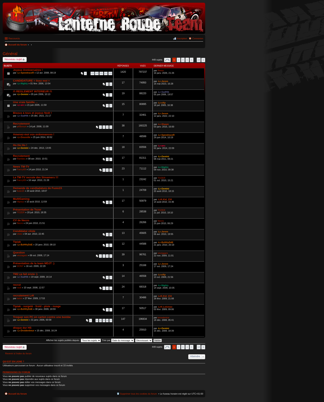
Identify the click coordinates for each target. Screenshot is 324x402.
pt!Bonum (22, 126)
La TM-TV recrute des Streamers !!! (35, 177)
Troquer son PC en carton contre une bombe (42, 317)
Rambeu (21, 158)
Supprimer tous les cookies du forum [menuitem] (138, 393)
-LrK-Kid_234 (165, 199)
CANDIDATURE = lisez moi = (31, 80)
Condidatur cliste (24, 231)
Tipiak (17, 241)
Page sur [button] (167, 60)
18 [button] (199, 60)
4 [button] (187, 60)
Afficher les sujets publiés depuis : (73, 340)
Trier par (118, 340)
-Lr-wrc (21, 105)
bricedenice (163, 317)
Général (10, 53)
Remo (161, 70)
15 (111, 320)
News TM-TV (21, 166)
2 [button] (178, 60)
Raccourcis (14, 38)
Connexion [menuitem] (197, 38)
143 (110, 73)
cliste (19, 234)
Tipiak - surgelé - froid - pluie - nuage (37, 306)
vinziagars (22, 255)
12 (100, 320)
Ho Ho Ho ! (20, 145)
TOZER (161, 178)
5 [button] (191, 60)
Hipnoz (20, 201)
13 (104, 320)
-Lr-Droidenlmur (25, 330)
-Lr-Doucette (23, 137)
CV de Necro (21, 220)
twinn (19, 298)
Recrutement (21, 123)
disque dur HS (22, 327)
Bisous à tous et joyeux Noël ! (32, 112)
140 (96, 73)
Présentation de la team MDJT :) (33, 263)
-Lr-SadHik (163, 92)
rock (19, 287)
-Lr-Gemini (23, 94)
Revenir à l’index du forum (18, 353)
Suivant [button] (203, 60)
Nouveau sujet (13, 59)
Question (19, 252)
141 (101, 73)
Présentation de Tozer (27, 209)
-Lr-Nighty (22, 83)
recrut (17, 284)
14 (107, 320)
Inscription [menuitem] (182, 38)
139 (92, 73)
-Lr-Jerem (163, 81)
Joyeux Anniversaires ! (28, 69)
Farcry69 (21, 169)
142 (105, 73)
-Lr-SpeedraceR (25, 72)
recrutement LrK (23, 295)
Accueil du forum (17, 393)
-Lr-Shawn (163, 124)
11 (97, 320)
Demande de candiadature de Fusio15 (37, 188)
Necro (20, 223)
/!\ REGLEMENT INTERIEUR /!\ (32, 91)
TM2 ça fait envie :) (25, 274)
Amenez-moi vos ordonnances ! (33, 134)
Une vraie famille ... (25, 102)
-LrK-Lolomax (165, 307)
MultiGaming (21, 198)
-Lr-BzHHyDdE (25, 244)
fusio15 (20, 191)
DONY (20, 266)
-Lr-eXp (162, 102)
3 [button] (182, 60)
